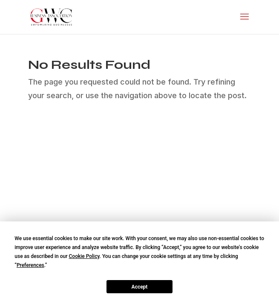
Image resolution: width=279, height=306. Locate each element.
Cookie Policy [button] (84, 256)
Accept (140, 287)
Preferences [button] (30, 265)
